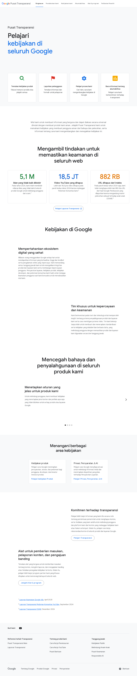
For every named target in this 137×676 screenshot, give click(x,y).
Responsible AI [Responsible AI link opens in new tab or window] (98, 656)
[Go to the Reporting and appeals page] (53, 87)
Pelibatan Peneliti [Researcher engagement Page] (107, 3)
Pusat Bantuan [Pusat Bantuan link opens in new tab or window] (55, 652)
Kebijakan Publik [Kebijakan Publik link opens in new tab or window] (98, 643)
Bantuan (124, 669)
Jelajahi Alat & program (31, 583)
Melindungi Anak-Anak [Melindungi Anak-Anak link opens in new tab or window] (101, 647)
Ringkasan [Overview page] (39, 3)
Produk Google (43, 669)
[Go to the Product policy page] (22, 87)
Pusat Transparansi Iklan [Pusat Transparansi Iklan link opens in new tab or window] (17, 643)
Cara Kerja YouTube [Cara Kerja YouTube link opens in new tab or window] (58, 647)
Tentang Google (27, 669)
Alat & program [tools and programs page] (93, 3)
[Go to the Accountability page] (115, 87)
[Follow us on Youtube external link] (20, 628)
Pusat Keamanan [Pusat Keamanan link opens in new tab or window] (98, 652)
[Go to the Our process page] (84, 87)
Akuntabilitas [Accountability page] (80, 3)
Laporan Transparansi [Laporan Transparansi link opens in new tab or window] (16, 647)
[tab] (65, 425)
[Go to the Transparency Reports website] (68, 208)
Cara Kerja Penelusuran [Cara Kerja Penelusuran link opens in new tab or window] (59, 643)
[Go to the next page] (126, 400)
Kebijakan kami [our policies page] (67, 3)
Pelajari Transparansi (83, 538)
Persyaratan (65, 669)
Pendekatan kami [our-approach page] (52, 3)
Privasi (54, 669)
